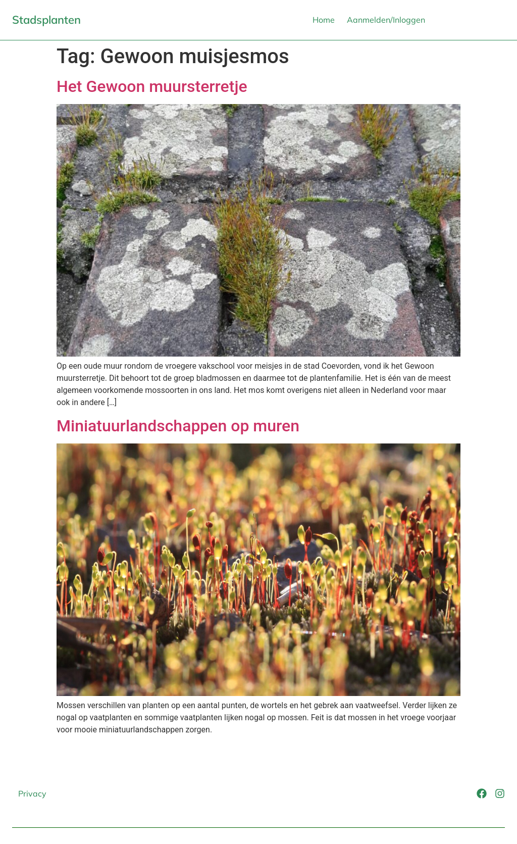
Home (324, 20)
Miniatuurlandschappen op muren (178, 425)
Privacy (32, 793)
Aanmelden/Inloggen (386, 20)
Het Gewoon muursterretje (152, 86)
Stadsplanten (46, 20)
